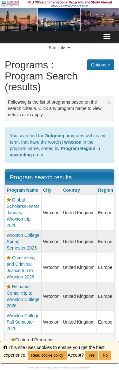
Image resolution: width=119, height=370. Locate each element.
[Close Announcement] (109, 102)
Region (108, 190)
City (47, 190)
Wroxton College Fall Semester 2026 (23, 322)
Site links (59, 47)
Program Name (22, 190)
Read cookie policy (47, 355)
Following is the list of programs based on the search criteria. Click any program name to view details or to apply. (59, 108)
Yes (92, 355)
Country (71, 190)
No (105, 355)
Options (100, 64)
